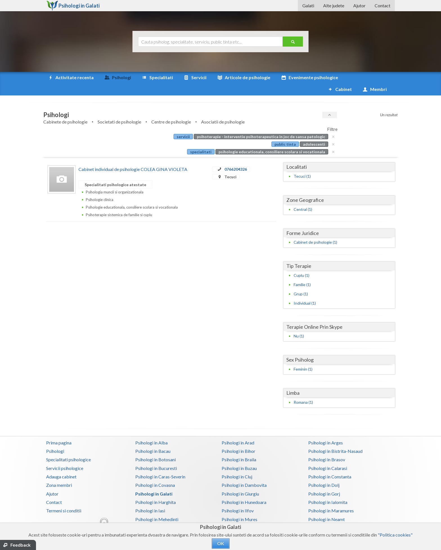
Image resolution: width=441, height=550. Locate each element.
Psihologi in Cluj (237, 464)
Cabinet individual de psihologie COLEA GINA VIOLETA (132, 157)
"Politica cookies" (395, 534)
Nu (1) (299, 324)
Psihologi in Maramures (331, 498)
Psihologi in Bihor (238, 439)
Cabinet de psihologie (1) (315, 230)
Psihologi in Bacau (152, 439)
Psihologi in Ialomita (327, 490)
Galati (308, 5)
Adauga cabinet (61, 464)
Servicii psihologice (64, 456)
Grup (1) (301, 282)
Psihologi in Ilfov (238, 498)
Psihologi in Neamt (326, 507)
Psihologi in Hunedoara (244, 490)
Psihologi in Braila (239, 447)
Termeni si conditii (63, 498)
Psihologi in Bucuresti (156, 456)
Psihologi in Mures (239, 507)
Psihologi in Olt (150, 516)
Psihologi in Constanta (329, 464)
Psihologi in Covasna (155, 473)
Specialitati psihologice (68, 447)
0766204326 (235, 157)
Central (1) (303, 197)
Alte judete (333, 5)
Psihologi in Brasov (326, 447)
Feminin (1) (303, 357)
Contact (382, 5)
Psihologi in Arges (325, 430)
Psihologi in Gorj (324, 482)
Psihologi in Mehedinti (156, 507)
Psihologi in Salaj (324, 516)
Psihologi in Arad (238, 430)
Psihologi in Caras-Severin (160, 464)
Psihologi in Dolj (323, 473)
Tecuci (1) (302, 164)
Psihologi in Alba (151, 430)
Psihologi (55, 439)
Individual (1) (305, 291)
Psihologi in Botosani (155, 447)
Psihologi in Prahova (241, 516)
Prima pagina (58, 430)
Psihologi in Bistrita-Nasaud (335, 439)
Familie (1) (302, 272)
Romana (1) (303, 390)
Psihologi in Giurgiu (240, 482)
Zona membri (59, 473)
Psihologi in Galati (153, 482)
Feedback (20, 544)
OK (220, 543)
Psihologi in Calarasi (327, 456)
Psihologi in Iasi (150, 498)
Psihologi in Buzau (239, 456)
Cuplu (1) (301, 263)
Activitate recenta (71, 77)
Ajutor (359, 5)
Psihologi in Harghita (155, 490)
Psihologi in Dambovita (244, 473)
